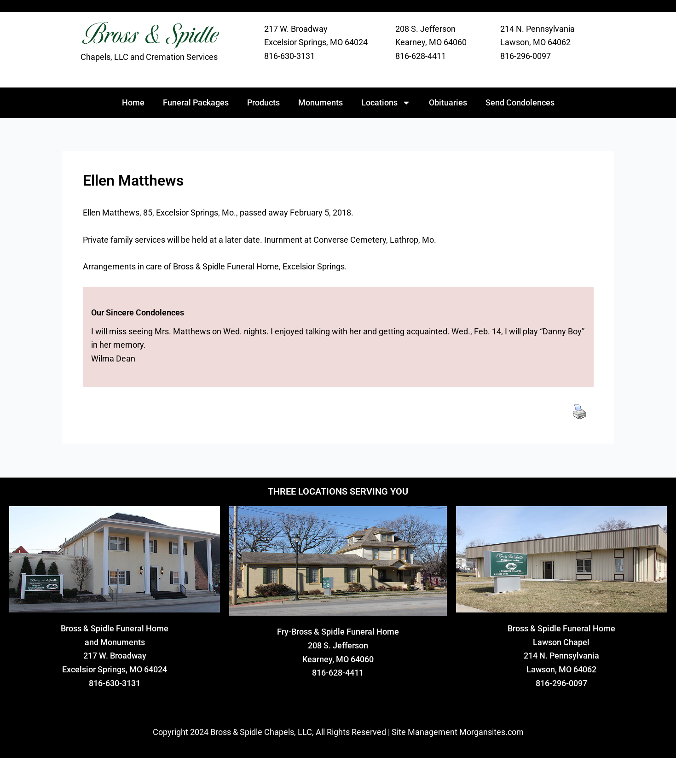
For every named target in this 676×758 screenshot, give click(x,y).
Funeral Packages (196, 102)
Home (133, 102)
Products (263, 102)
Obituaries (448, 102)
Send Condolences (520, 102)
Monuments (320, 102)
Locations (385, 102)
